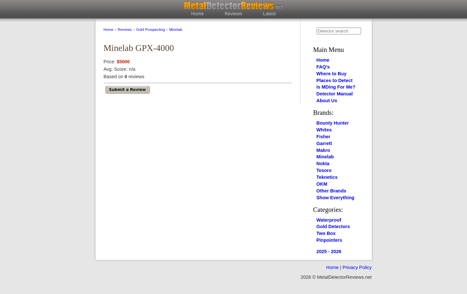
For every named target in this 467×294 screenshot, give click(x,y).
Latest (269, 13)
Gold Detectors (333, 226)
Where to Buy (332, 73)
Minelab (175, 29)
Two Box (326, 233)
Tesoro (324, 170)
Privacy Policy (357, 267)
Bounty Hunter (333, 123)
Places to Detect (335, 80)
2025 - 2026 (329, 251)
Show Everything (336, 197)
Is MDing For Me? (336, 87)
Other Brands (331, 190)
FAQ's (323, 66)
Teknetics (327, 177)
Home (197, 13)
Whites (324, 129)
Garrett (324, 143)
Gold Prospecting (150, 29)
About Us (327, 100)
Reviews (233, 13)
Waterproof (329, 220)
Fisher (324, 136)
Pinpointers (329, 240)
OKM (322, 184)
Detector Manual (335, 93)
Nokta (323, 163)
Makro (323, 150)
